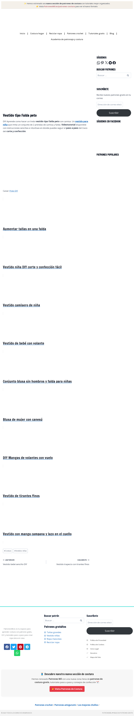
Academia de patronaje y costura (67, 39)
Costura (7, 551)
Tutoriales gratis (96, 33)
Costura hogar (37, 33)
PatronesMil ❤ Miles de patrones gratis (117, 713)
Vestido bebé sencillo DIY (23, 562)
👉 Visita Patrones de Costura (67, 689)
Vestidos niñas (20, 551)
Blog (112, 33)
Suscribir (114, 112)
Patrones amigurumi (65, 705)
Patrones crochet (75, 33)
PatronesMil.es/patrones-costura (59, 6)
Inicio (22, 33)
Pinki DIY (13, 190)
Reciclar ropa (55, 33)
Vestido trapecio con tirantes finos (68, 562)
